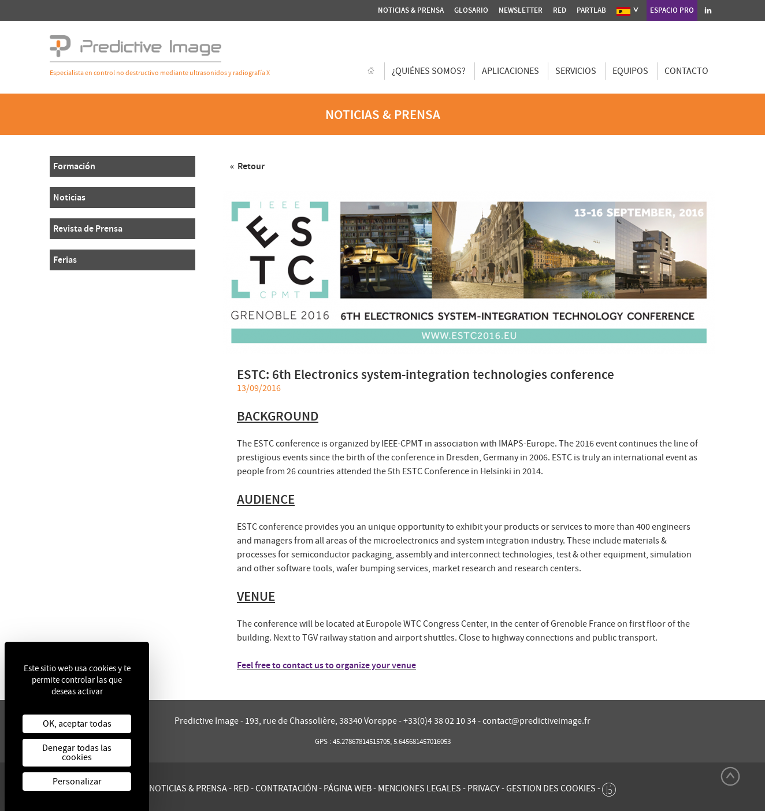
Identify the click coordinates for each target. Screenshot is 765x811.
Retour (250, 166)
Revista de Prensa (87, 228)
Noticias (69, 197)
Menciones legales (419, 788)
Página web (348, 788)
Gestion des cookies (551, 788)
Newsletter (521, 10)
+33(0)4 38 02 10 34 (440, 721)
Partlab (591, 10)
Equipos (630, 71)
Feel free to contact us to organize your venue (326, 665)
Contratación (286, 788)
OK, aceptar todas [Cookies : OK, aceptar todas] (77, 724)
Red (559, 10)
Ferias (65, 260)
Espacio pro (672, 10)
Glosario (471, 10)
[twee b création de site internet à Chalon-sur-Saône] (609, 786)
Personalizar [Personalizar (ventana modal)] (77, 781)
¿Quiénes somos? (429, 71)
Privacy (483, 788)
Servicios (575, 71)
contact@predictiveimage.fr (536, 721)
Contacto (686, 71)
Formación (74, 166)
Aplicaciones (510, 71)
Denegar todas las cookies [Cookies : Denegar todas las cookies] (77, 752)
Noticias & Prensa (411, 10)
